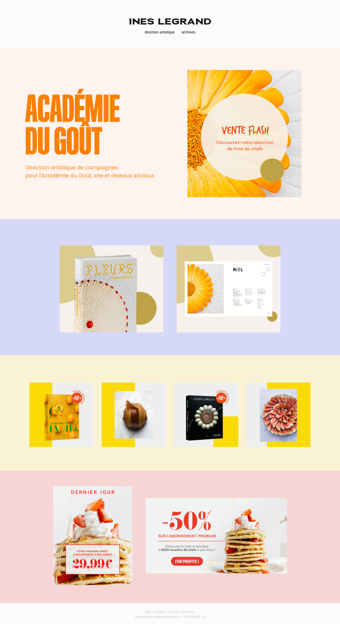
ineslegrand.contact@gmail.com (157, 617)
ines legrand (170, 21)
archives (188, 32)
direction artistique (160, 32)
